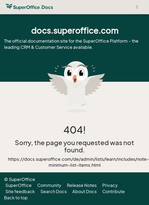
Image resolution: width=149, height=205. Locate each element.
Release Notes (82, 185)
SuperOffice (18, 185)
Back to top (16, 197)
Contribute (113, 191)
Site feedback (20, 191)
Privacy (110, 185)
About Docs (84, 191)
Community (49, 185)
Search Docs (53, 191)
